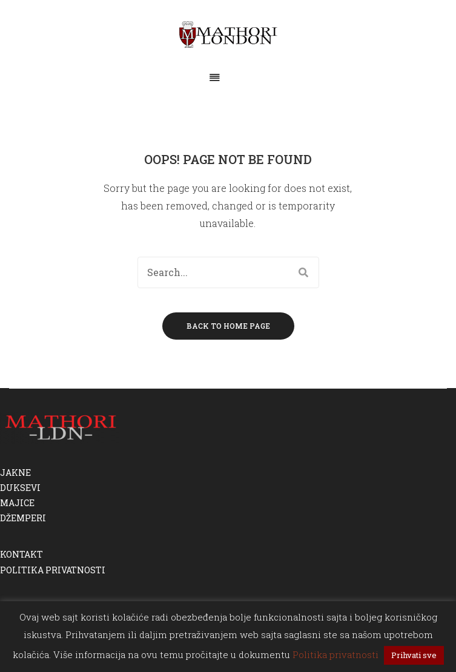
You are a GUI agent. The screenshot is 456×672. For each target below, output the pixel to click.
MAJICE (17, 503)
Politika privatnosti (335, 654)
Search (303, 272)
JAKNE (15, 472)
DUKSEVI (20, 487)
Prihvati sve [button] (414, 655)
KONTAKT (21, 554)
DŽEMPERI (23, 518)
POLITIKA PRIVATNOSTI (52, 570)
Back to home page (228, 326)
